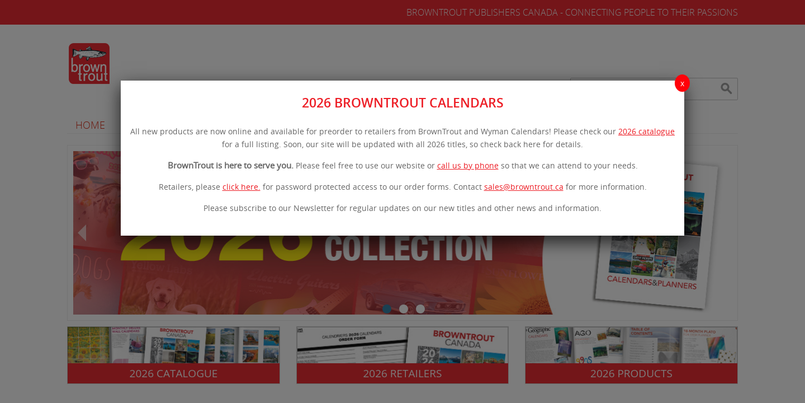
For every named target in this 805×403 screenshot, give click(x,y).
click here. (241, 186)
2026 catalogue (646, 131)
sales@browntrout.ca (524, 186)
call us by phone (468, 165)
